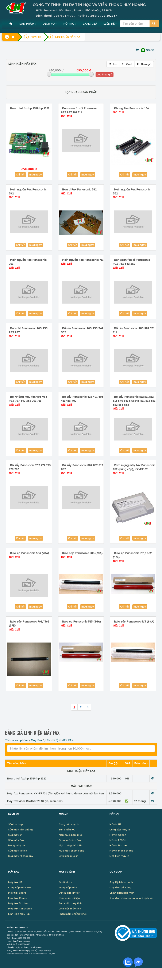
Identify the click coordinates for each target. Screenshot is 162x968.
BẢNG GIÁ (90, 23)
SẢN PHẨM (27, 23)
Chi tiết (20, 174)
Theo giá (144, 64)
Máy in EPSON (118, 840)
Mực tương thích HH (70, 845)
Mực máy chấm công (71, 850)
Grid (127, 64)
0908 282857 (107, 15)
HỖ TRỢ (69, 23)
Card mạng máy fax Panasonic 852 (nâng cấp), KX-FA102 (134, 469)
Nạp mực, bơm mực (70, 834)
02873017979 (63, 15)
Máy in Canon (117, 834)
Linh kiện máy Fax (19, 913)
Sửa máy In (15, 834)
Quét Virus (65, 882)
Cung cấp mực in (69, 824)
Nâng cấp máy (68, 887)
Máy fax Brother (18, 903)
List (113, 64)
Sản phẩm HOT (68, 829)
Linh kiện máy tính (70, 908)
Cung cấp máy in (119, 829)
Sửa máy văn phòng (20, 829)
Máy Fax (36, 740)
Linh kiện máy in (119, 855)
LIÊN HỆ (110, 23)
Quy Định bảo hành (121, 882)
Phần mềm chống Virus (72, 913)
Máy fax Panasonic (20, 908)
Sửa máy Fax (16, 840)
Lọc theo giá (104, 74)
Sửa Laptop (15, 824)
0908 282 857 (24, 938)
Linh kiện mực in (68, 855)
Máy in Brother (118, 845)
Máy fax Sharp (17, 892)
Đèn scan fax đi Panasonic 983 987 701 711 (79, 112)
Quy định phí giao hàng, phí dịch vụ (131, 898)
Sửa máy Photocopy (20, 855)
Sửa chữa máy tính (70, 903)
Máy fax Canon (17, 898)
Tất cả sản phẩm (16, 740)
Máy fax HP (15, 882)
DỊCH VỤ (50, 23)
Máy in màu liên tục (121, 850)
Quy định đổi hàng (120, 887)
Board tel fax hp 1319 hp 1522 (29, 108)
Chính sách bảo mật (121, 892)
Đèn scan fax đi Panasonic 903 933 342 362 (131, 263)
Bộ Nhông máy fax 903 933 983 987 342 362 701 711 (28, 400)
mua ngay (35, 174)
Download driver (69, 892)
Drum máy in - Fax (70, 840)
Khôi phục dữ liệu (69, 898)
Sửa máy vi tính (17, 850)
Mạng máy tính (17, 845)
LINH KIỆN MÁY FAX (59, 740)
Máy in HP (115, 824)
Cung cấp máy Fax (19, 887)
